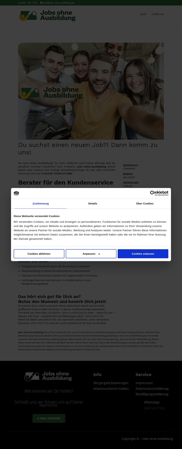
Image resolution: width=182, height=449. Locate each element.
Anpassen (91, 253)
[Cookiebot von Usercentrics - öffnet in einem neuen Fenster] (152, 193)
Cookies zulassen (143, 253)
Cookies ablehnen (39, 253)
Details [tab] (92, 203)
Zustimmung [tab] (41, 203)
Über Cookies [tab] (145, 203)
